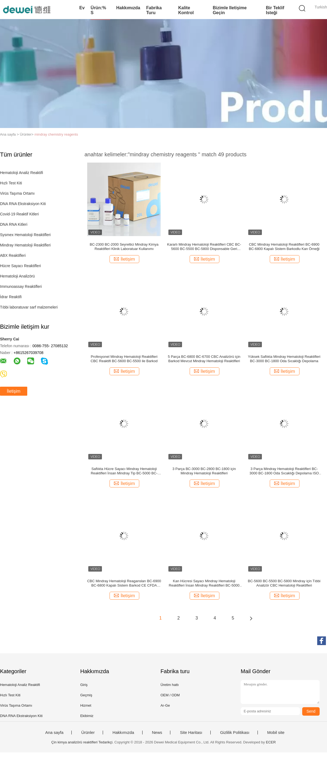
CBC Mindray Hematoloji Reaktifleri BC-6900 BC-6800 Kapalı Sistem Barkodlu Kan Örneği (284, 246)
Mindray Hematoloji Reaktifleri (25, 245)
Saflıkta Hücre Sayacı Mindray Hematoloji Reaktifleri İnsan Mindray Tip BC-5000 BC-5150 (124, 471)
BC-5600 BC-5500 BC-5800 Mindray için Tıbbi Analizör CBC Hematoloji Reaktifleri (284, 583)
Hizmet (85, 705)
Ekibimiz (86, 716)
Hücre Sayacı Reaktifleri (20, 266)
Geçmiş (86, 695)
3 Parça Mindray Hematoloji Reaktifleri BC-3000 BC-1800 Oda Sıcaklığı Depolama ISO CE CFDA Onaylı (284, 471)
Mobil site (275, 732)
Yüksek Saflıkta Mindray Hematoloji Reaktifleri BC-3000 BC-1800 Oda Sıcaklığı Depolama (284, 359)
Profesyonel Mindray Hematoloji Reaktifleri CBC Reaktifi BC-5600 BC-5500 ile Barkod (124, 359)
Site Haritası (191, 732)
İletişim (13, 391)
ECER (271, 742)
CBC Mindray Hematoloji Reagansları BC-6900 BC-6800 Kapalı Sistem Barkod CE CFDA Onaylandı (124, 583)
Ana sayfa (54, 732)
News (157, 732)
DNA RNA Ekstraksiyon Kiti (23, 204)
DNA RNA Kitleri (13, 224)
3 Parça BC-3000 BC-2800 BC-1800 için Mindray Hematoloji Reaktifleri (204, 471)
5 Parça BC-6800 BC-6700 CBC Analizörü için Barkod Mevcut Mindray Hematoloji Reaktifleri (204, 359)
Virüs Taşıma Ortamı (17, 193)
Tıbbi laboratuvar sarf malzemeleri (29, 307)
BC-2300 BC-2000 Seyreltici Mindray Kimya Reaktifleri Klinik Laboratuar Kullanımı (124, 246)
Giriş (83, 685)
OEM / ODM (170, 695)
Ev (82, 7)
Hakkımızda (128, 7)
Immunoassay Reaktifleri (21, 286)
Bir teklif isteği (275, 10)
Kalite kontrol (186, 10)
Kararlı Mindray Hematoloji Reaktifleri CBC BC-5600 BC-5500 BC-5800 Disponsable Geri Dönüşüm (204, 246)
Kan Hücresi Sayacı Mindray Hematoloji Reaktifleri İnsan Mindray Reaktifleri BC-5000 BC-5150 (204, 583)
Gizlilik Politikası (235, 732)
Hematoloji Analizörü (17, 276)
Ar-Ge (165, 705)
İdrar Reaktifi (11, 297)
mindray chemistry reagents (56, 134)
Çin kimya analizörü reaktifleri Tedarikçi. (82, 742)
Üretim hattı (170, 685)
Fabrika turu (154, 10)
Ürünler (88, 732)
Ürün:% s (98, 10)
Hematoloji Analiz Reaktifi (21, 172)
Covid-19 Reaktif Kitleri (19, 214)
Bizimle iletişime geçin (230, 10)
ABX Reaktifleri (13, 255)
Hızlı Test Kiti (11, 183)
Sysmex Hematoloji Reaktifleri (25, 235)
